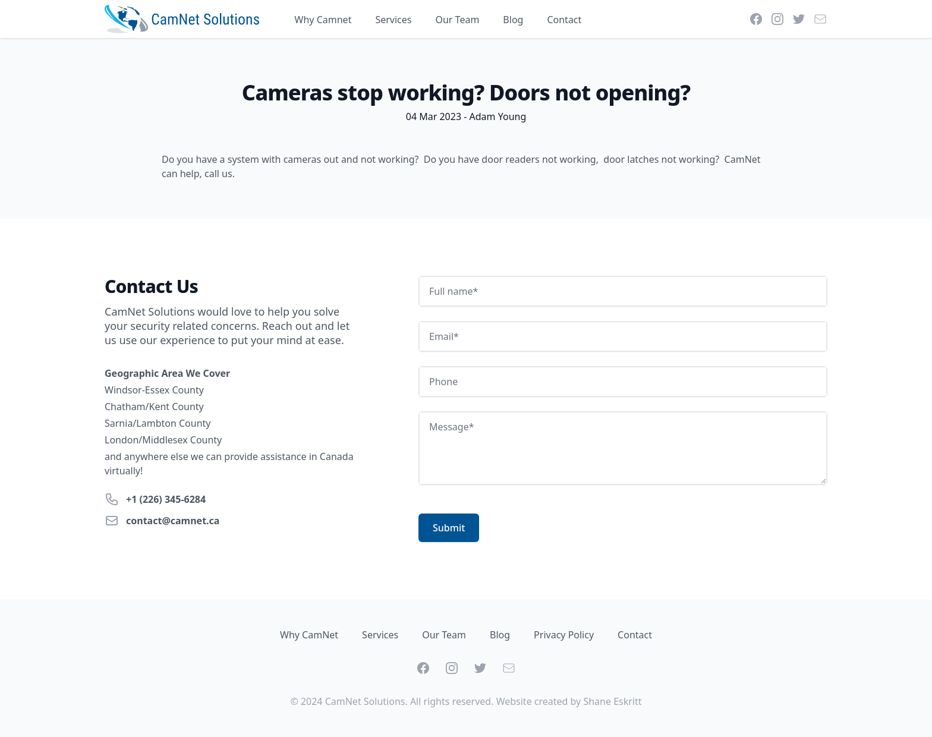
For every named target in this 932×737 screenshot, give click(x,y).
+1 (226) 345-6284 (166, 499)
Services (393, 19)
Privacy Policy (564, 634)
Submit (449, 527)
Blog (513, 19)
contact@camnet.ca (172, 520)
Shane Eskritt (612, 701)
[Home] (182, 19)
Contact (564, 19)
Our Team (457, 19)
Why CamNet (309, 634)
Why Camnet (323, 19)
